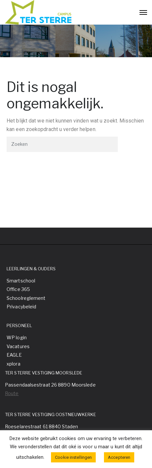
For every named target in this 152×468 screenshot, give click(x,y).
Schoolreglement (26, 298)
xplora (13, 364)
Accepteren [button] (119, 457)
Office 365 (18, 289)
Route (12, 393)
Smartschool (21, 280)
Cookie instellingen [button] (73, 457)
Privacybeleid (21, 306)
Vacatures (18, 346)
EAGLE (14, 355)
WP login (17, 337)
